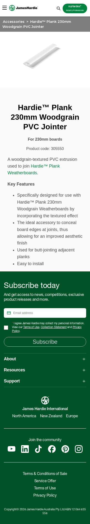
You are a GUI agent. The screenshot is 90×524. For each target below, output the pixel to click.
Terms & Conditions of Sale (45, 474)
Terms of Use (31, 327)
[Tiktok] (38, 449)
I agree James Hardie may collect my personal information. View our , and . (48, 327)
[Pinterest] (65, 449)
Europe (72, 416)
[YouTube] (11, 449)
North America (24, 416)
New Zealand (51, 416)
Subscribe (45, 341)
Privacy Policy (45, 496)
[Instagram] (79, 449)
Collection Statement (54, 327)
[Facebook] (52, 449)
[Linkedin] (25, 449)
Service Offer (45, 481)
